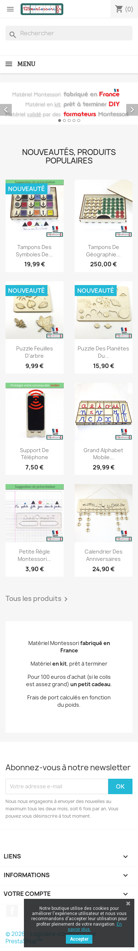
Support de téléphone (34, 454)
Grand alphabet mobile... (103, 454)
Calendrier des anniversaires (104, 555)
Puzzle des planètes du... (103, 352)
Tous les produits (38, 599)
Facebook (12, 911)
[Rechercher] (69, 33)
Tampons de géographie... (103, 251)
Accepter (79, 939)
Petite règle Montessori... (34, 555)
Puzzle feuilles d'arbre (34, 352)
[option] (69, 103)
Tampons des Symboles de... (34, 251)
